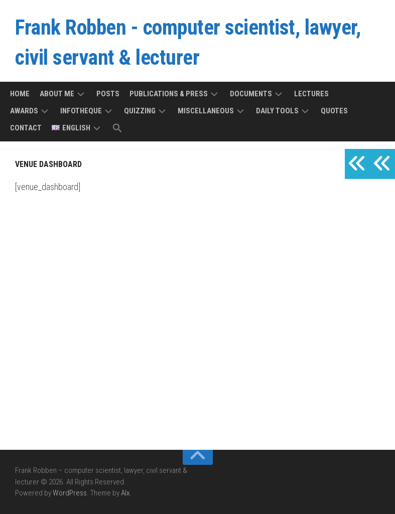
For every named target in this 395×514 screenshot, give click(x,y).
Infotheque (81, 110)
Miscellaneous (206, 110)
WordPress (70, 492)
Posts (107, 93)
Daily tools (277, 110)
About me (57, 93)
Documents (251, 93)
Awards (24, 110)
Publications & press (168, 93)
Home (20, 93)
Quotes (334, 110)
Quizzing (140, 110)
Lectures (311, 93)
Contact (26, 127)
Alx (125, 492)
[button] (117, 128)
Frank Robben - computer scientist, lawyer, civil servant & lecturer (187, 42)
